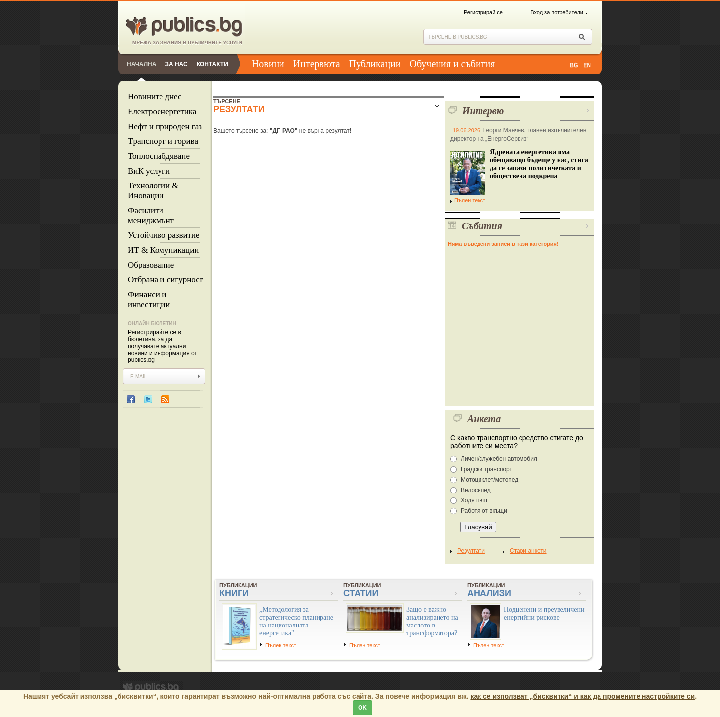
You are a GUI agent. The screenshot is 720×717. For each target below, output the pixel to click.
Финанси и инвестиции (149, 299)
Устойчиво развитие (164, 235)
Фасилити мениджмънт (151, 215)
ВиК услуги (149, 171)
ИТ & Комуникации (163, 250)
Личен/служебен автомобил (499, 458)
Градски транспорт (486, 469)
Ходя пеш (474, 500)
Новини (268, 63)
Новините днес (155, 96)
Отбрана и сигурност (165, 279)
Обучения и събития (452, 63)
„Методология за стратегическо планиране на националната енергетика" (296, 621)
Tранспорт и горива (163, 141)
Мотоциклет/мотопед (489, 479)
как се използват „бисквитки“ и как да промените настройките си (582, 696)
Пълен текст (467, 200)
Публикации (375, 63)
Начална (141, 64)
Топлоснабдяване (159, 156)
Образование (151, 264)
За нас (176, 64)
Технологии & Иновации (153, 190)
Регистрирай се (483, 12)
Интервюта (316, 63)
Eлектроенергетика (162, 111)
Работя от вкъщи (484, 510)
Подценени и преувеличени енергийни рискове (544, 613)
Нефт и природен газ (165, 126)
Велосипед (476, 490)
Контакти (212, 64)
